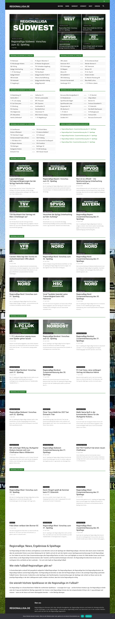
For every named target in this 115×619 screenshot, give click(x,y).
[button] (103, 6)
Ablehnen (88, 616)
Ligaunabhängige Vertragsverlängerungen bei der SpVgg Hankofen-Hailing (23, 181)
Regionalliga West (64, 25)
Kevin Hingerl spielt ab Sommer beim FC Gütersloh (56, 491)
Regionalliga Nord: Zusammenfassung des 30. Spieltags (87, 296)
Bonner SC (12, 522)
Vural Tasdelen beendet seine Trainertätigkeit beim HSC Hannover (55, 296)
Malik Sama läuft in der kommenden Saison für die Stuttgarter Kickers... (87, 414)
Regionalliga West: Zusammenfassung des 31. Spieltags (78, 142)
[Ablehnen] (113, 616)
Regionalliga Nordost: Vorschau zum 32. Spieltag (56, 337)
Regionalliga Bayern (64, 41)
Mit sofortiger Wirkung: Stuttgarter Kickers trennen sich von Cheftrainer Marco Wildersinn (24, 450)
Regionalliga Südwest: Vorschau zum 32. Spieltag (23, 413)
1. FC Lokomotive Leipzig (15, 333)
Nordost (75, 6)
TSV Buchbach (13, 211)
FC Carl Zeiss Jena (81, 367)
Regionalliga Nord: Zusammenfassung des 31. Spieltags (78, 132)
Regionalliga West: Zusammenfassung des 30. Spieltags (87, 528)
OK (82, 616)
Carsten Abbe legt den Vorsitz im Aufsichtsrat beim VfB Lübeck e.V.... (23, 259)
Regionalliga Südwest (17, 38)
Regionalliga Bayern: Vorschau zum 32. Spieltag (55, 180)
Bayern (60, 6)
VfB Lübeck (12, 253)
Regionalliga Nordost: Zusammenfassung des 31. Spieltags (79, 135)
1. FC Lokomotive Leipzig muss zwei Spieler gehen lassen (23, 337)
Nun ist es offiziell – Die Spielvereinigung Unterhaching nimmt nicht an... (89, 181)
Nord (67, 6)
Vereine (97, 6)
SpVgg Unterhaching (81, 175)
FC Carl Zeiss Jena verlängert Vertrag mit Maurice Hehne (88, 371)
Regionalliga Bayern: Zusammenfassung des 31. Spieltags (79, 129)
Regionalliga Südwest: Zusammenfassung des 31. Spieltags (79, 139)
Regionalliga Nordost (48, 333)
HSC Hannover (46, 291)
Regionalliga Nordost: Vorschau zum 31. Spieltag (23, 371)
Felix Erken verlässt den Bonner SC (24, 526)
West (90, 6)
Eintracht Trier (87, 25)
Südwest (83, 6)
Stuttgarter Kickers (81, 409)
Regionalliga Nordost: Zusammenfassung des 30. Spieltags (54, 372)
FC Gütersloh (87, 43)
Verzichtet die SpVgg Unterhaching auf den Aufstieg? (57, 215)
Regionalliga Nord (47, 253)
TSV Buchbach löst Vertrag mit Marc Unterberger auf (22, 215)
